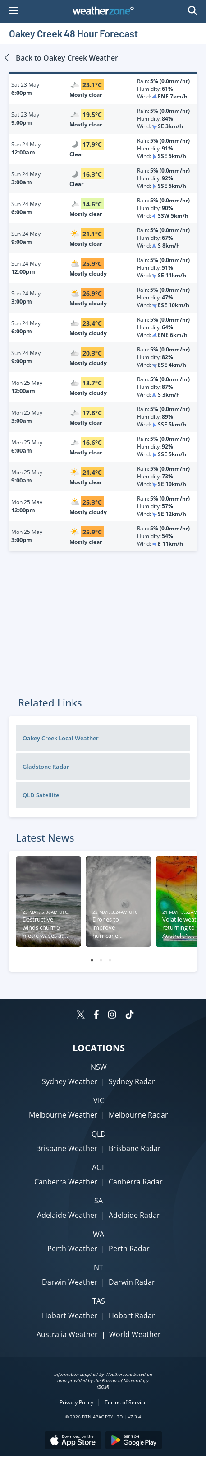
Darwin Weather (69, 1282)
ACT (98, 1167)
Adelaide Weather (67, 1215)
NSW (99, 1067)
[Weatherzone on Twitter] (81, 1016)
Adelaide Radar (134, 1215)
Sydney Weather (69, 1081)
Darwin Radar (132, 1282)
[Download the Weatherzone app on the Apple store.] (73, 1441)
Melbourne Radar (138, 1115)
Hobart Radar (132, 1315)
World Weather (135, 1334)
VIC (98, 1100)
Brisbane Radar (135, 1148)
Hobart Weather (69, 1315)
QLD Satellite (41, 795)
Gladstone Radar (46, 767)
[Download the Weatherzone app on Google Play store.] (133, 1441)
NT (98, 1267)
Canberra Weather (65, 1182)
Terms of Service (126, 1402)
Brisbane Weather (66, 1148)
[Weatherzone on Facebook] (96, 1016)
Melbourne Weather (63, 1115)
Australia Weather (67, 1334)
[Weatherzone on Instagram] (112, 1016)
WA (98, 1234)
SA (98, 1201)
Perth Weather (72, 1249)
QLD (99, 1134)
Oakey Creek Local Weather (61, 738)
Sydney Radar (132, 1081)
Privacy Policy (76, 1402)
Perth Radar (129, 1249)
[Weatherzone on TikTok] (129, 1016)
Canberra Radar (136, 1182)
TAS (98, 1301)
